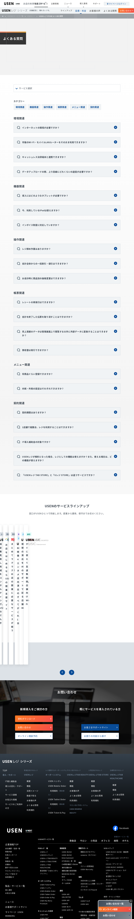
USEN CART (85, 828)
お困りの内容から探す (95, 646)
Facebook (121, 738)
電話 (61, 827)
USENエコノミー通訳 (89, 854)
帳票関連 (62, 107)
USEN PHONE (67, 831)
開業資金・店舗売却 (88, 825)
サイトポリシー (20, 911)
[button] (62, 582)
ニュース (75, 3)
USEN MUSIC (67, 762)
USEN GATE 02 (67, 820)
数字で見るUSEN (11, 778)
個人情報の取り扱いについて (40, 908)
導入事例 (86, 3)
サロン (83, 750)
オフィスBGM (67, 790)
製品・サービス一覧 (15, 795)
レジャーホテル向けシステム (116, 843)
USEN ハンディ (54, 691)
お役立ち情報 (11, 709)
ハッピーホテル (111, 846)
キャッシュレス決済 (45, 821)
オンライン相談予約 (28, 646)
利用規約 (30, 720)
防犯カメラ (64, 838)
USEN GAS (85, 814)
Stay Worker (86, 844)
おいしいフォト (111, 789)
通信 (61, 800)
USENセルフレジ (46, 765)
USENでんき (85, 811)
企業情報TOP (12, 754)
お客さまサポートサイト (96, 637)
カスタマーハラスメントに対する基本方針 (82, 911)
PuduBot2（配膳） (47, 849)
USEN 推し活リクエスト (115, 799)
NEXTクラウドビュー (70, 845)
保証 (80, 772)
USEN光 (65, 813)
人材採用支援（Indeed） (90, 867)
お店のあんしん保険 (88, 790)
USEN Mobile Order (57, 696)
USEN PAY (44, 824)
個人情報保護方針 (22, 908)
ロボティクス (43, 842)
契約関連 (94, 107)
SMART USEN (111, 793)
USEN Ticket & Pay (56, 722)
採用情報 (8, 787)
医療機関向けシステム (114, 823)
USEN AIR (65, 810)
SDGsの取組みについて (58, 911)
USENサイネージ (68, 859)
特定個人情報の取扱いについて (62, 908)
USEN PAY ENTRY (47, 831)
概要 (29, 691)
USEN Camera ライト (70, 849)
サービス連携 (11, 704)
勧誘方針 (77, 908)
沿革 (7, 768)
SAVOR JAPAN (45, 876)
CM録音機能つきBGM (70, 774)
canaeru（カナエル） (89, 765)
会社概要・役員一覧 (12, 758)
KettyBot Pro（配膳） (48, 846)
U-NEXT (109, 796)
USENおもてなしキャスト (90, 857)
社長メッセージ (11, 765)
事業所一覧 (9, 771)
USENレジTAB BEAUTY (49, 768)
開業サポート (83, 758)
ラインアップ (70, 10)
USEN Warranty (87, 779)
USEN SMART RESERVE (49, 870)
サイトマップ (31, 911)
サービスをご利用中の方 (14, 716)
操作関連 (48, 107)
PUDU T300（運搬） (48, 855)
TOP (5, 680)
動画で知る (31, 705)
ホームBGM (66, 793)
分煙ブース (85, 835)
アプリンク (44, 879)
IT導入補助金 (11, 691)
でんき (81, 807)
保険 (80, 787)
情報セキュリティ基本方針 (91, 908)
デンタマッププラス (113, 810)
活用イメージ (32, 700)
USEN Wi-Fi (66, 817)
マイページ (14, 823)
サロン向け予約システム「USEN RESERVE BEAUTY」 (49, 886)
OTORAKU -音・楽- (69, 771)
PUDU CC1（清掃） (47, 859)
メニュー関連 (78, 107)
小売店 (94, 750)
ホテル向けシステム (113, 840)
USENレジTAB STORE (48, 771)
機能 (29, 696)
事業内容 (8, 762)
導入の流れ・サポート (14, 698)
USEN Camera (67, 842)
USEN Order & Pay (47, 807)
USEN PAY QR (45, 835)
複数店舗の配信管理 (69, 781)
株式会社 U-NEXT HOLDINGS (18, 855)
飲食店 (73, 750)
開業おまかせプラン (88, 762)
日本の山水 (85, 838)
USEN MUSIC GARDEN (114, 777)
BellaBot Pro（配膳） (48, 852)
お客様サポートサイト (16, 817)
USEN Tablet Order (57, 709)
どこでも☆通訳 (86, 851)
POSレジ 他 (43, 758)
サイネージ (64, 855)
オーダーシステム (44, 791)
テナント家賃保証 (87, 776)
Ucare (83, 841)
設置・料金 (84, 10)
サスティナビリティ (12, 781)
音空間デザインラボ (113, 786)
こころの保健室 (86, 848)
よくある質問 (111, 10)
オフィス (105, 750)
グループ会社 (10, 784)
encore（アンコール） (114, 774)
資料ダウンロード (26, 628)
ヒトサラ (43, 873)
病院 (116, 750)
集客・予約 (42, 866)
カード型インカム (87, 832)
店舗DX (8, 774)
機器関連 (34, 107)
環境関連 (20, 107)
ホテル (125, 750)
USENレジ (44, 762)
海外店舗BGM (67, 777)
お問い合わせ (126, 10)
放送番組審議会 (44, 911)
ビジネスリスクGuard (89, 800)
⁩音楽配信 (63, 758)
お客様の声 (97, 10)
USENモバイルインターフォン (92, 876)
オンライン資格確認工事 (115, 813)
